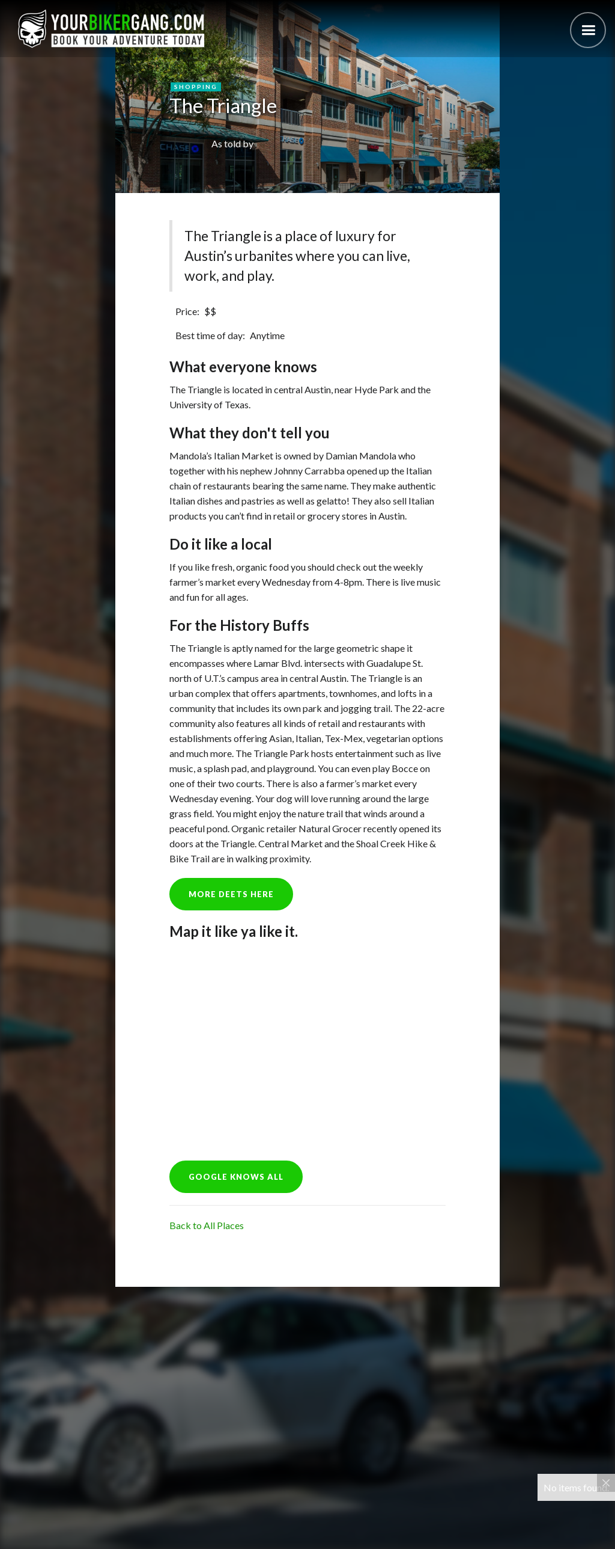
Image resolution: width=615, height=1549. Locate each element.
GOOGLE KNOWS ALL (236, 1177)
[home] (111, 28)
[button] (588, 30)
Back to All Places (206, 1225)
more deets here (231, 894)
